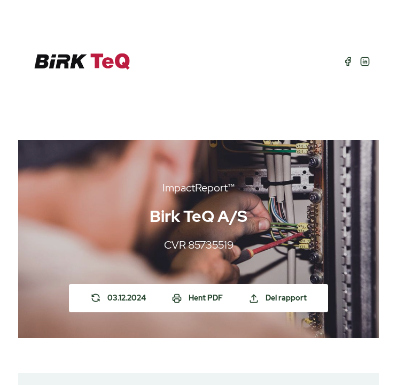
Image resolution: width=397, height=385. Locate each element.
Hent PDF (197, 298)
